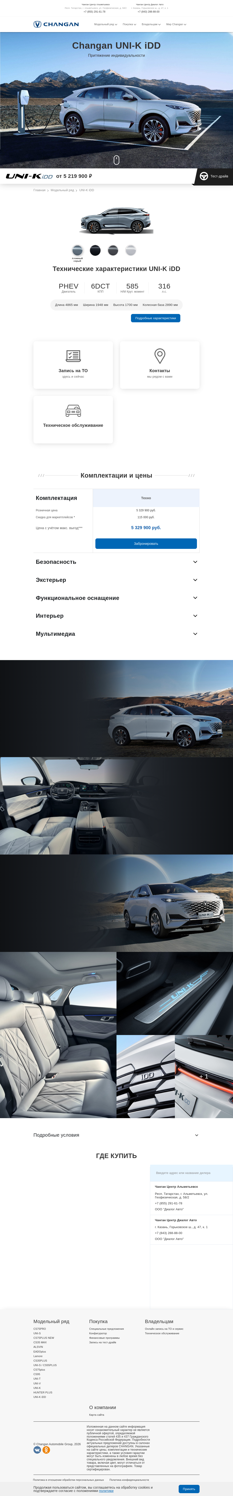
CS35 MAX (40, 1342)
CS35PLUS (40, 1360)
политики (106, 1491)
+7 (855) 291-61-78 (94, 11)
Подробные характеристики (155, 318)
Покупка (129, 25)
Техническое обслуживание (162, 1333)
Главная (39, 190)
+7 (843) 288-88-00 (148, 11)
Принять (189, 1489)
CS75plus (39, 1369)
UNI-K (37, 1388)
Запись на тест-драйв (102, 1342)
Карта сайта (96, 1414)
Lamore (37, 1356)
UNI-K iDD (39, 1397)
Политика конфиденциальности (129, 1479)
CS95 (36, 1374)
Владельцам (151, 25)
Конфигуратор (98, 1333)
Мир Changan (176, 25)
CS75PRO (39, 1328)
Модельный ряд (105, 25)
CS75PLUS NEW (43, 1337)
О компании (102, 1407)
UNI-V (37, 1383)
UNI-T (37, 1378)
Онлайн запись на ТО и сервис (164, 1328)
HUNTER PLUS (42, 1392)
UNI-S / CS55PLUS (45, 1365)
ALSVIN (38, 1346)
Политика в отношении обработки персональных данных (68, 1479)
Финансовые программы (104, 1337)
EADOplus (39, 1351)
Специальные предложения (106, 1328)
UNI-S (37, 1333)
